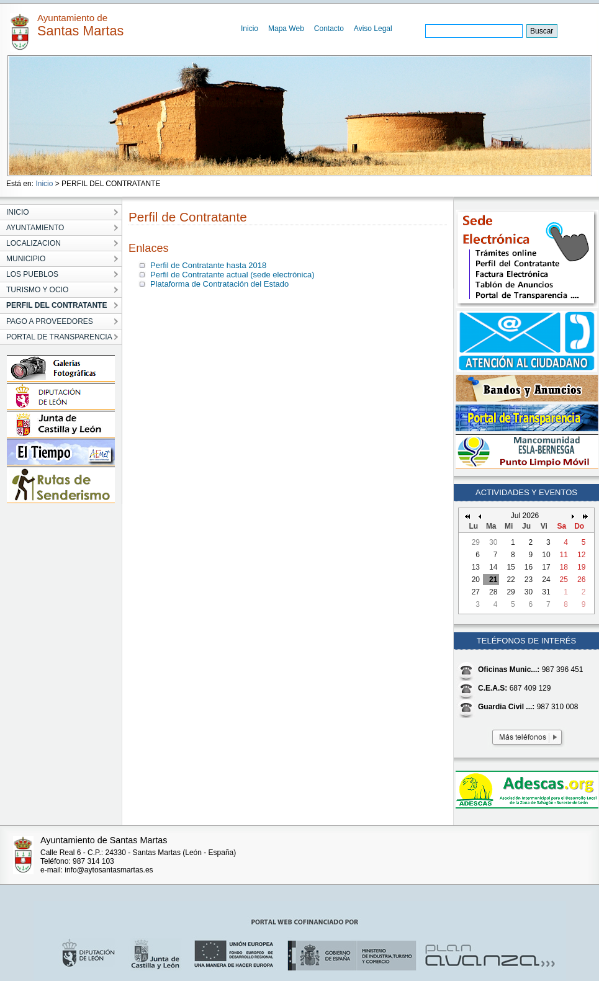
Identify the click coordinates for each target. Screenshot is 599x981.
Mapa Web (286, 28)
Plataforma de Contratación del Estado (219, 284)
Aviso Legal (373, 28)
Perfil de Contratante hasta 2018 (208, 265)
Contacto (329, 28)
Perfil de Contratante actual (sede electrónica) (232, 274)
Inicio (249, 28)
